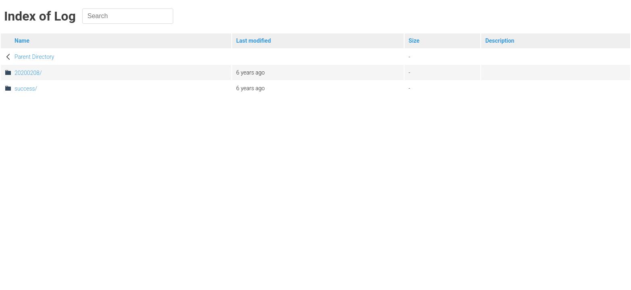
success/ (26, 88)
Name (22, 40)
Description (499, 40)
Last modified (253, 40)
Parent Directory (34, 57)
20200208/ (28, 73)
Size (414, 40)
